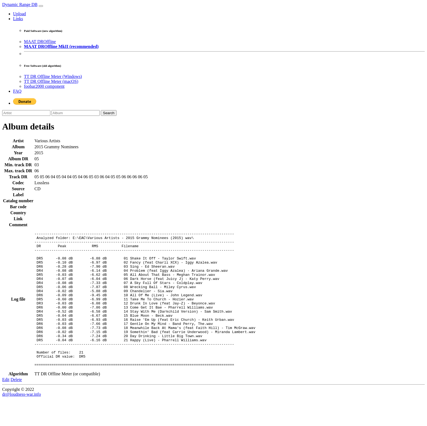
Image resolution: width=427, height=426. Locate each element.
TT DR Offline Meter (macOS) (51, 81)
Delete (16, 406)
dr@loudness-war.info (21, 421)
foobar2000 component (44, 86)
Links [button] (18, 18)
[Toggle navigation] (41, 6)
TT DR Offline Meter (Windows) (53, 76)
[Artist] (26, 113)
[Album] (75, 113)
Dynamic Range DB (20, 4)
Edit (6, 406)
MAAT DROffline (40, 41)
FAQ (17, 91)
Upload (19, 13)
